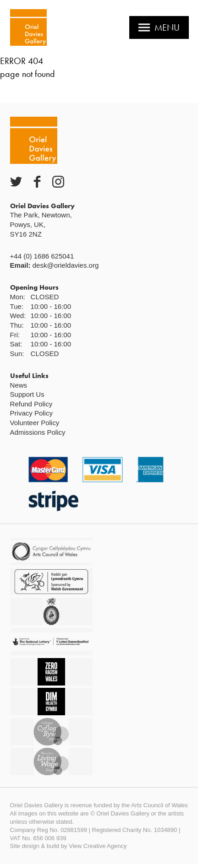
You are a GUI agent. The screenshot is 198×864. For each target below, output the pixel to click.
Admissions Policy (38, 432)
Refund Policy (31, 404)
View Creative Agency (97, 845)
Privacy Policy (31, 413)
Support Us (27, 394)
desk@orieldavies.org (66, 265)
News (19, 385)
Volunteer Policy (35, 423)
